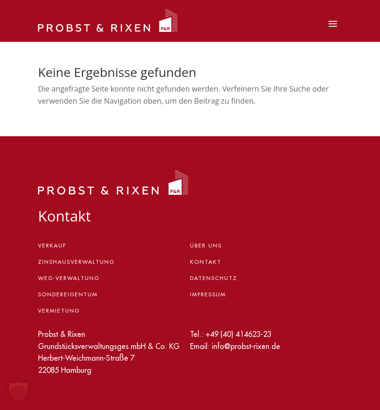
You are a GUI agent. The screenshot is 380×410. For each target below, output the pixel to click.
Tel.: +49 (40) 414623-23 (230, 334)
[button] (18, 391)
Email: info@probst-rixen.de (235, 346)
